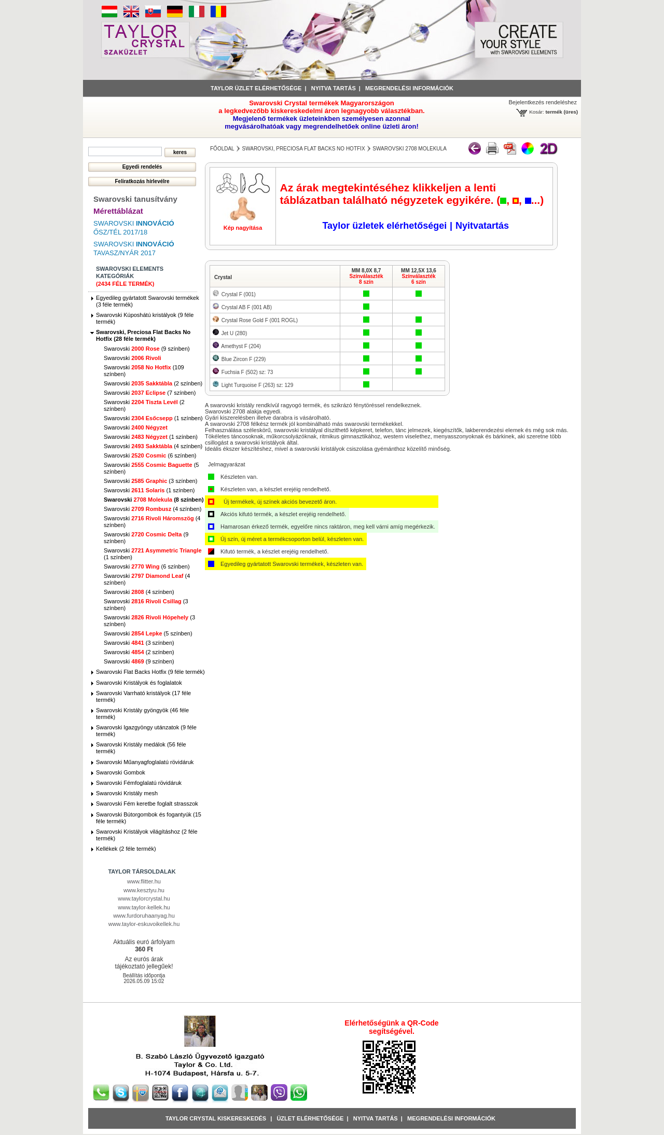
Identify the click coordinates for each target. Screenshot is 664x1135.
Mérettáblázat (118, 210)
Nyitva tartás (333, 88)
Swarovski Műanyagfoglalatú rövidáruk (144, 762)
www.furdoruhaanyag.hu (144, 915)
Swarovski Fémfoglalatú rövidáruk (139, 783)
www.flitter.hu (144, 881)
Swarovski (132, 358)
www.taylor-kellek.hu (144, 907)
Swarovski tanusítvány (135, 199)
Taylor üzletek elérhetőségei (384, 225)
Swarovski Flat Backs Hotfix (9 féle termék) (150, 672)
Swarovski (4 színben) (153, 446)
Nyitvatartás (482, 225)
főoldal (222, 148)
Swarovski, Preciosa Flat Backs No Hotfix (303, 148)
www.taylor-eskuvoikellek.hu (144, 924)
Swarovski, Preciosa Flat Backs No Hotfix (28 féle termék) (143, 335)
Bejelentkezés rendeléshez (543, 102)
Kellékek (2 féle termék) (126, 849)
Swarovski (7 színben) (150, 393)
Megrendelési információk (409, 88)
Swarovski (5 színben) (148, 633)
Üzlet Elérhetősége (309, 1118)
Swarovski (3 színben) (150, 481)
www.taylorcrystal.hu (144, 898)
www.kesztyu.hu (143, 890)
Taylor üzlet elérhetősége (256, 88)
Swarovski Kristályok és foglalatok (139, 683)
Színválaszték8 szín (366, 279)
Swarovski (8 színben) (154, 499)
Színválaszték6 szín (418, 279)
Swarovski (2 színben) (153, 383)
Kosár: (536, 112)
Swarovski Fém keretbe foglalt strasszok (147, 803)
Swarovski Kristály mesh (127, 793)
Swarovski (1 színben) (153, 418)
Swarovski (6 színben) (150, 455)
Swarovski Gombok (120, 772)
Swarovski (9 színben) (147, 348)
